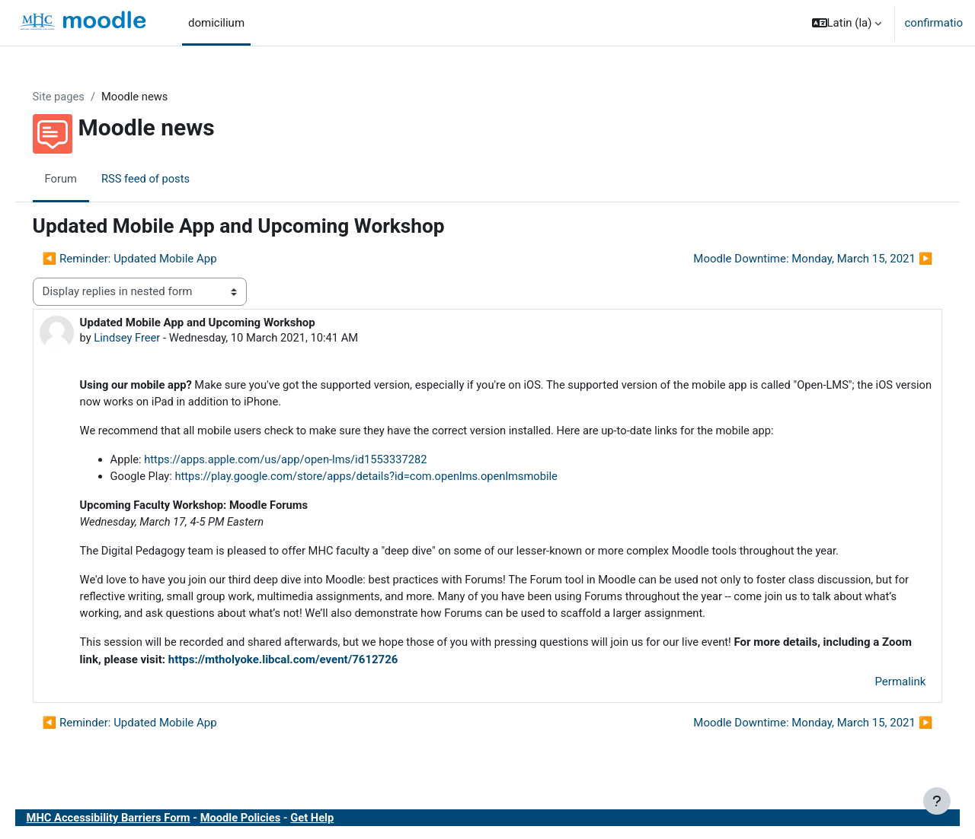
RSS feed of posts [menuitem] (168, 179)
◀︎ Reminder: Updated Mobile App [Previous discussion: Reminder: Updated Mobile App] (151, 259)
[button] (847, 23)
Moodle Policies (266, 823)
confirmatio (933, 23)
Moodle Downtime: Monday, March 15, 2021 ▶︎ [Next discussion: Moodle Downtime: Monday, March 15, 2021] (791, 259)
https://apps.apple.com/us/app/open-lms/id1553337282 (311, 462)
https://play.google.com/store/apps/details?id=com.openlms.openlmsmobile (394, 479)
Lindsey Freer (150, 338)
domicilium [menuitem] (216, 23)
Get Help (340, 823)
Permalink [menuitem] (878, 687)
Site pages (80, 96)
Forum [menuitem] (82, 179)
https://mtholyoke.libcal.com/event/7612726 (346, 665)
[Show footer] (937, 801)
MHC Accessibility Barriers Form (132, 823)
